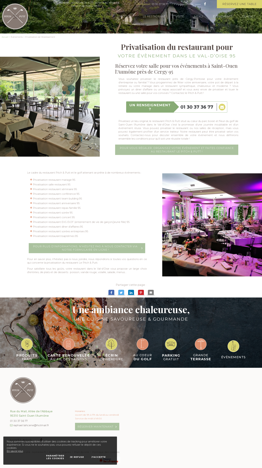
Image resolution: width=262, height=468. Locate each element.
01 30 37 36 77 (160, 4)
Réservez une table (239, 4)
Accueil (5, 37)
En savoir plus (15, 451)
